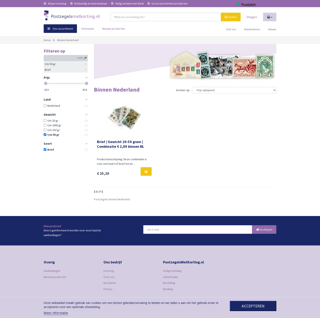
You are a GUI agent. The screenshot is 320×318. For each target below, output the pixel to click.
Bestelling (169, 283)
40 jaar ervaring (55, 3)
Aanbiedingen (52, 271)
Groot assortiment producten (167, 3)
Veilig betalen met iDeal (127, 3)
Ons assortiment (60, 28)
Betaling (168, 289)
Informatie (87, 28)
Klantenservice (252, 29)
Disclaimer (109, 283)
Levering (108, 271)
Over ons (231, 29)
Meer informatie (56, 313)
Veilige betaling (172, 271)
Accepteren (253, 305)
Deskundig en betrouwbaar (89, 3)
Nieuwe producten (113, 28)
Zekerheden (170, 277)
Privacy (107, 289)
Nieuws (272, 29)
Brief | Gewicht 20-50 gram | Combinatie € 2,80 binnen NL (120, 144)
